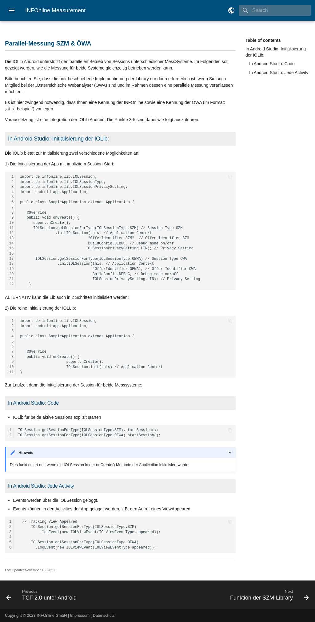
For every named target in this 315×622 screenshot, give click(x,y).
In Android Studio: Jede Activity (278, 72)
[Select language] (231, 10)
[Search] (275, 10)
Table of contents (263, 40)
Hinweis (25, 452)
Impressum (80, 615)
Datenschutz (104, 615)
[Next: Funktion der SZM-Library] (236, 595)
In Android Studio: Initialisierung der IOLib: (275, 51)
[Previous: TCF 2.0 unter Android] (79, 595)
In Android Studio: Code (272, 63)
